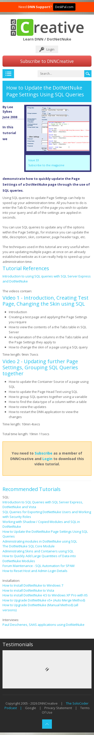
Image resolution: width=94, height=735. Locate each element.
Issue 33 (33, 160)
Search (87, 73)
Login (50, 49)
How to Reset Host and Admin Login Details (35, 570)
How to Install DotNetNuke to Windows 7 (33, 585)
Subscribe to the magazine (46, 165)
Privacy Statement (58, 708)
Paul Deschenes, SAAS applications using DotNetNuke (43, 624)
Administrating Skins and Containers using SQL (38, 551)
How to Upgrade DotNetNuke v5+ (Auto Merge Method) (44, 600)
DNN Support (39, 7)
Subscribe (43, 453)
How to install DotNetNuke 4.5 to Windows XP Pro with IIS (45, 595)
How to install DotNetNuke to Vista (28, 590)
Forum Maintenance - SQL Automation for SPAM (38, 565)
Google (30, 708)
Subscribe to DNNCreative (47, 61)
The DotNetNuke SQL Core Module (29, 546)
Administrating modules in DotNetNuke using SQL (40, 541)
